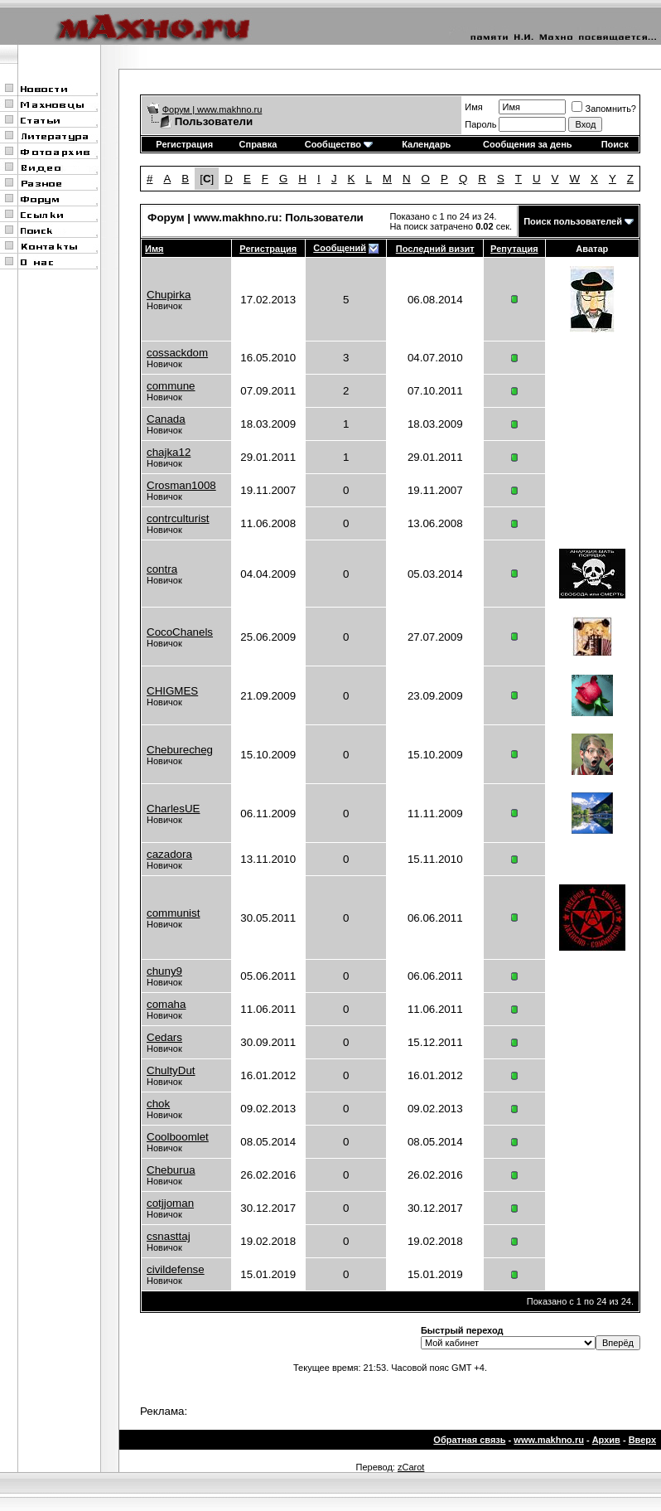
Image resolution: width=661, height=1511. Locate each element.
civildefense (176, 1269)
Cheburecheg (180, 749)
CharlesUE (173, 808)
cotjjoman (170, 1203)
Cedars (164, 1037)
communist (173, 913)
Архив (606, 1440)
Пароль (480, 124)
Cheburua (171, 1170)
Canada (166, 419)
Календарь (426, 144)
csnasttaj (169, 1236)
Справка (258, 144)
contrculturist (178, 518)
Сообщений (339, 248)
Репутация (514, 249)
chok (158, 1103)
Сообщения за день (527, 144)
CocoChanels (180, 632)
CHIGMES (172, 691)
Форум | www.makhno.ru (212, 109)
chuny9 (164, 971)
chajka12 (169, 452)
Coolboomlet (178, 1137)
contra (162, 569)
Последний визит (435, 249)
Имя (473, 107)
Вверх (642, 1440)
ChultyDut (171, 1070)
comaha (166, 1004)
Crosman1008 (181, 485)
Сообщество (339, 144)
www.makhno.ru (549, 1440)
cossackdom (177, 352)
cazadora (169, 854)
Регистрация (184, 144)
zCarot (411, 1467)
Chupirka (169, 294)
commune (171, 386)
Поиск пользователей (572, 221)
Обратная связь (469, 1440)
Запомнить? (604, 109)
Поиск (615, 144)
